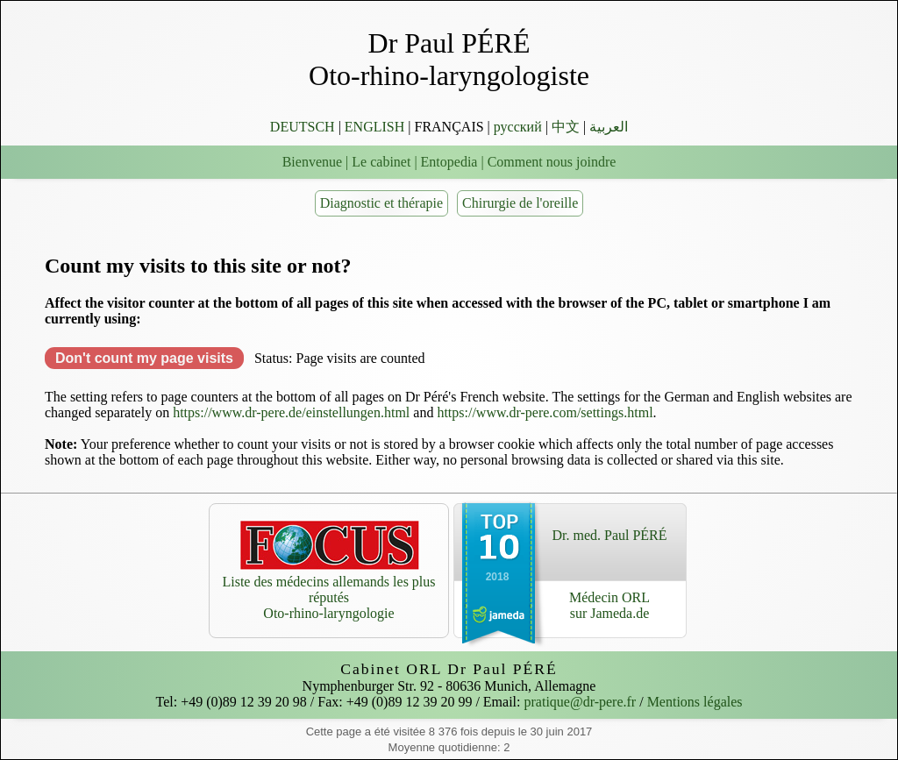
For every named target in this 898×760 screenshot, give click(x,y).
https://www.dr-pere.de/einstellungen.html (291, 412)
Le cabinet (381, 161)
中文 (566, 126)
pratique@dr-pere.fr (580, 701)
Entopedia (449, 161)
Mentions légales (695, 701)
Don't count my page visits (144, 358)
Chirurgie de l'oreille (520, 202)
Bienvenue (312, 161)
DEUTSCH (302, 126)
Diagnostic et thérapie (381, 202)
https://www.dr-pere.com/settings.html (544, 412)
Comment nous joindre (552, 161)
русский (518, 126)
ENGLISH (374, 126)
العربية (608, 126)
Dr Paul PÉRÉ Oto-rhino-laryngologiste (449, 59)
